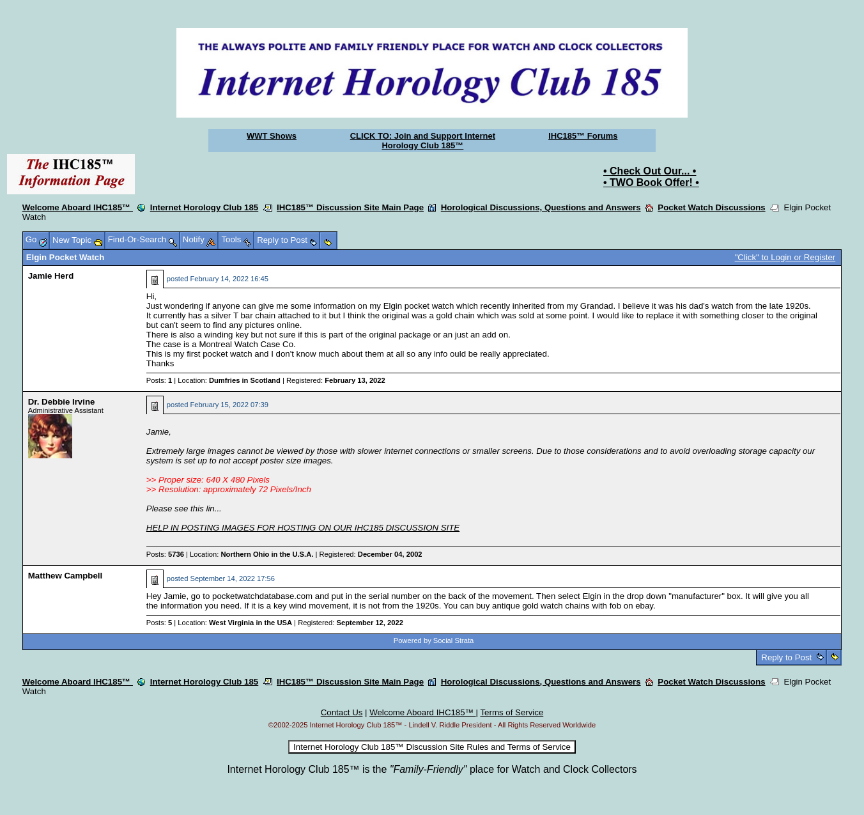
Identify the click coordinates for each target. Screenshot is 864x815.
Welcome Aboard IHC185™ (77, 207)
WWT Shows (272, 136)
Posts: (159, 380)
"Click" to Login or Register (785, 257)
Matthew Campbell (65, 575)
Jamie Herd (51, 276)
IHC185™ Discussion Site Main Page (350, 207)
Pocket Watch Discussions (711, 207)
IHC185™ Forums (582, 136)
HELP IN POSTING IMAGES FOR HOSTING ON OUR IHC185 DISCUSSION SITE (302, 527)
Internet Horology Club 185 (204, 207)
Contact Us (342, 712)
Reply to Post (786, 657)
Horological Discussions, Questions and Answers (541, 207)
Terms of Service (511, 712)
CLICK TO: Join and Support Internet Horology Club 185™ (422, 140)
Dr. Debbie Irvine (61, 402)
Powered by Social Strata (434, 640)
